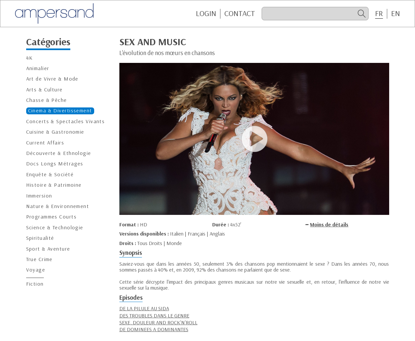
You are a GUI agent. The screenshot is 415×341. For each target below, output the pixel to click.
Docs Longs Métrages (54, 164)
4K (29, 58)
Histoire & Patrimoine (54, 185)
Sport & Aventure (48, 249)
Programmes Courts (51, 217)
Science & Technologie (54, 227)
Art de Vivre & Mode (52, 79)
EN (395, 13)
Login (206, 13)
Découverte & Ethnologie (58, 153)
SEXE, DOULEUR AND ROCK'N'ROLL (158, 322)
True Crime (39, 259)
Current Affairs (45, 143)
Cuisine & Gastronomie (55, 132)
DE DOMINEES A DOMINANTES (153, 329)
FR (379, 13)
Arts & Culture (44, 89)
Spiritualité (40, 238)
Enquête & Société (50, 174)
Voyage (35, 270)
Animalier (37, 68)
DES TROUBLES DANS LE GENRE (154, 315)
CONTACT (239, 13)
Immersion (39, 196)
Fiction (35, 284)
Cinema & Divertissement (60, 110)
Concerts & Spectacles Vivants (65, 121)
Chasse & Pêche (46, 100)
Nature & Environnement (57, 206)
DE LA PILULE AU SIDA (144, 308)
